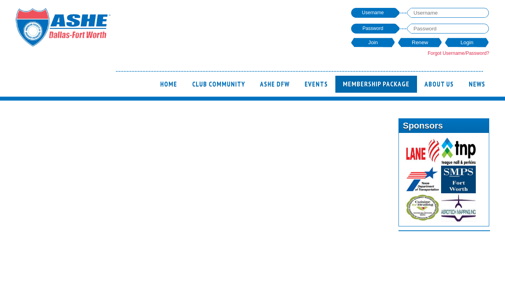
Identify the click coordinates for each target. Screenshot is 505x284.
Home (168, 84)
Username (372, 12)
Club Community (218, 84)
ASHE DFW (275, 84)
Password (373, 28)
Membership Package (376, 84)
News (477, 84)
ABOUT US (439, 84)
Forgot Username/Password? (458, 53)
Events (316, 84)
